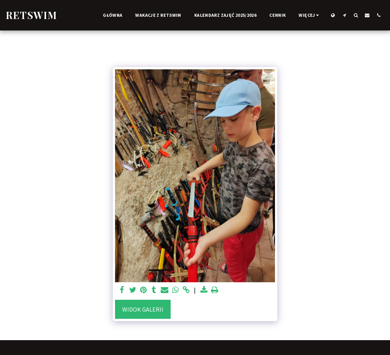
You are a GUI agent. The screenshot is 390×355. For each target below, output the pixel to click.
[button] (344, 15)
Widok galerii (142, 309)
